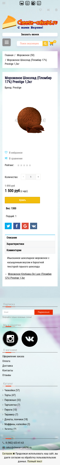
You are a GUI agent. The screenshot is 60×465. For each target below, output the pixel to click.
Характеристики (15, 244)
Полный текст (34, 461)
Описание (12, 237)
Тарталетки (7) (12, 404)
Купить (22, 200)
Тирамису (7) (11, 414)
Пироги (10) (10, 409)
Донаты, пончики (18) (16, 419)
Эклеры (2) (10, 429)
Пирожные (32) (12, 400)
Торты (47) (10, 395)
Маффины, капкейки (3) (17, 424)
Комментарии (14, 250)
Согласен (8, 453)
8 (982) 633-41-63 (15, 442)
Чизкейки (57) (12, 390)
